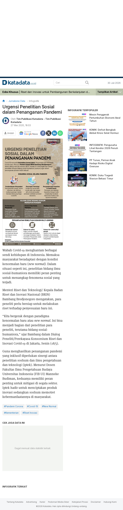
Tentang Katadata (15, 502)
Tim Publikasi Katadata (29, 119)
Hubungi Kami (110, 502)
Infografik (34, 101)
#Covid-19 (32, 406)
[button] (109, 91)
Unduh (9, 133)
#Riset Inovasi (30, 412)
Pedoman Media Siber (58, 502)
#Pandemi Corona (13, 406)
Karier (42, 502)
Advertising (31, 502)
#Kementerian (11, 412)
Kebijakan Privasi (80, 502)
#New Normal (49, 406)
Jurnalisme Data (16, 101)
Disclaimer (96, 502)
